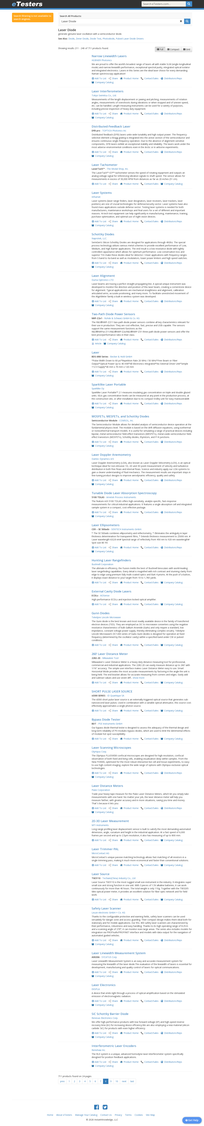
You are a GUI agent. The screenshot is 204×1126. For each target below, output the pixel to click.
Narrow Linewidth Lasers (109, 56)
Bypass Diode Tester (106, 719)
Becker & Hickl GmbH (121, 356)
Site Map (150, 1114)
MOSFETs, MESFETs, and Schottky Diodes (120, 416)
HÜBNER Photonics (102, 60)
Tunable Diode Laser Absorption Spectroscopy (124, 493)
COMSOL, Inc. (126, 420)
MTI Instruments (100, 825)
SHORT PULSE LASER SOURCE (112, 691)
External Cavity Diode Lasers (111, 591)
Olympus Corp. (99, 751)
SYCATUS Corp (109, 957)
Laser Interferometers (107, 91)
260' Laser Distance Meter (110, 654)
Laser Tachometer (104, 165)
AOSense (105, 595)
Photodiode (109, 38)
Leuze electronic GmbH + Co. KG (108, 912)
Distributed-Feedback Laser (111, 126)
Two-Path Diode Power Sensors (113, 314)
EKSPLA (96, 989)
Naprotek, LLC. (99, 238)
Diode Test (95, 38)
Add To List (100, 78)
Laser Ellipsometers (105, 525)
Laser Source (101, 874)
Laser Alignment (103, 276)
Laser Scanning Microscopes (111, 747)
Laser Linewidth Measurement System (119, 953)
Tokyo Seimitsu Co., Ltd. (104, 95)
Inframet (96, 196)
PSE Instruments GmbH (110, 723)
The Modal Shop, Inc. (117, 168)
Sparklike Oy (98, 388)
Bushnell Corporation (102, 564)
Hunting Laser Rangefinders (111, 560)
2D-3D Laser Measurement (110, 821)
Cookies (139, 1114)
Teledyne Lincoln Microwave (106, 617)
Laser (95, 352)
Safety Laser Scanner (106, 908)
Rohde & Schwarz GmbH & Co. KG (122, 318)
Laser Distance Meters (107, 786)
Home (50, 1114)
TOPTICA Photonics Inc (114, 130)
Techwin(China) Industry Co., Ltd (118, 878)
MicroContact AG (100, 853)
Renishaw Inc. (99, 1050)
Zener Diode (82, 38)
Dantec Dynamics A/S (103, 458)
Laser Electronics (104, 985)
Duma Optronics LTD (103, 279)
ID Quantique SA (115, 695)
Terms (128, 1114)
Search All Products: (71, 16)
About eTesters (64, 1114)
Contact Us (106, 1114)
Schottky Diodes (103, 234)
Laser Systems (102, 193)
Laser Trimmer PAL (105, 849)
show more (138, 677)
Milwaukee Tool (110, 658)
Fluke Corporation (101, 789)
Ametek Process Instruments (121, 497)
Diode (71, 38)
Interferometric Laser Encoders (114, 1046)
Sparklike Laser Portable (109, 384)
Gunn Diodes (101, 613)
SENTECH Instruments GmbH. (126, 529)
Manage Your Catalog (86, 1114)
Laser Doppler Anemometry (111, 455)
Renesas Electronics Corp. (105, 1017)
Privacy (118, 1114)
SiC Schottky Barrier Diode (110, 1014)
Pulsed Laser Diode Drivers (130, 38)
